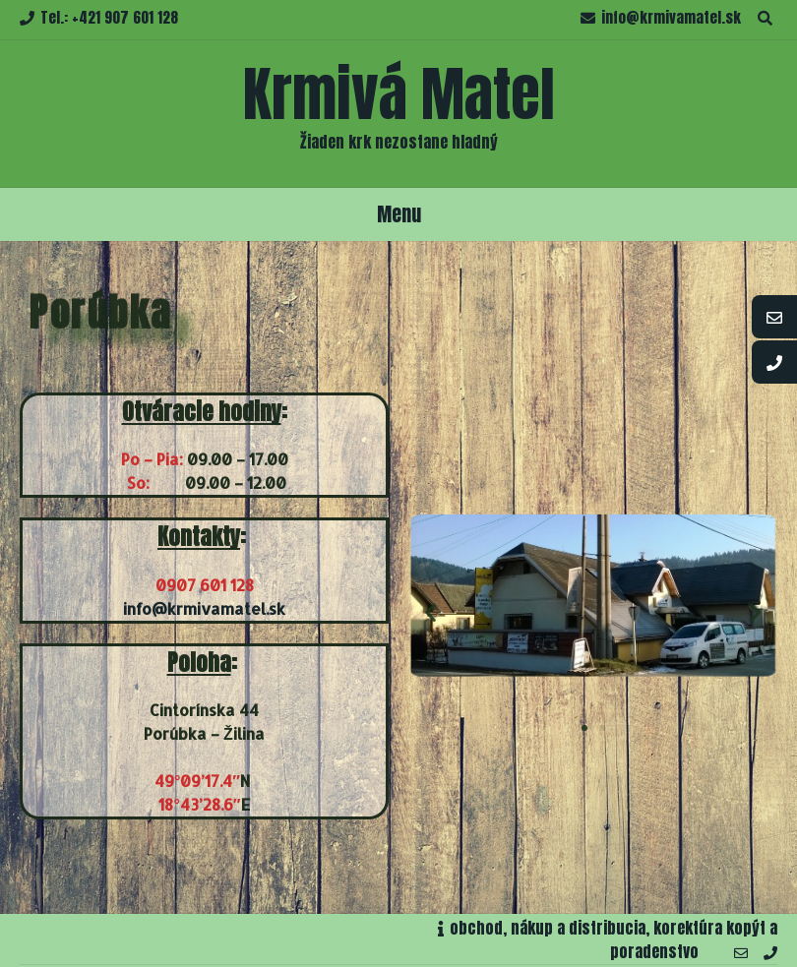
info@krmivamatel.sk (204, 608)
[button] (584, 728)
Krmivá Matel (399, 94)
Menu (399, 214)
